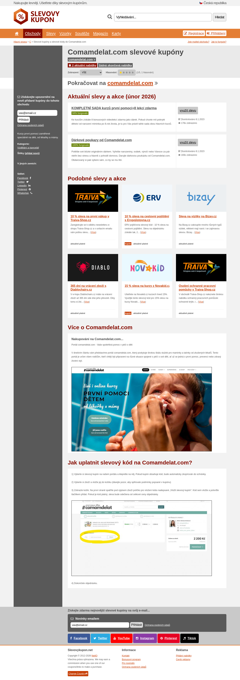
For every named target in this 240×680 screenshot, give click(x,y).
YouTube (124, 638)
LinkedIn (22, 185)
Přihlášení (216, 33)
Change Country (78, 673)
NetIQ (94, 655)
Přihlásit (24, 119)
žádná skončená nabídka (115, 65)
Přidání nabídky (183, 655)
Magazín (100, 33)
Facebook (22, 178)
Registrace (194, 33)
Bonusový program (131, 659)
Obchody (33, 33)
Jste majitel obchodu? (198, 42)
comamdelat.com (81, 59)
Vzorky (65, 33)
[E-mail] (100, 625)
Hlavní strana (20, 42)
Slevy (51, 33)
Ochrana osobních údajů (30, 125)
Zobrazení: (73, 72)
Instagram (147, 638)
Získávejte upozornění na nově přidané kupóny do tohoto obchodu (38, 100)
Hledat (219, 17)
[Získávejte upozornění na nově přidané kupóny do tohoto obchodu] (37, 113)
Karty (116, 33)
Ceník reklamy (183, 659)
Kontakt (126, 655)
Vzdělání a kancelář (28, 147)
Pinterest (22, 189)
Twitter (21, 181)
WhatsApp (23, 193)
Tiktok (191, 638)
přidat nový (32, 153)
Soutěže (82, 33)
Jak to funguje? (218, 42)
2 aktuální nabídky (82, 65)
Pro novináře (128, 663)
